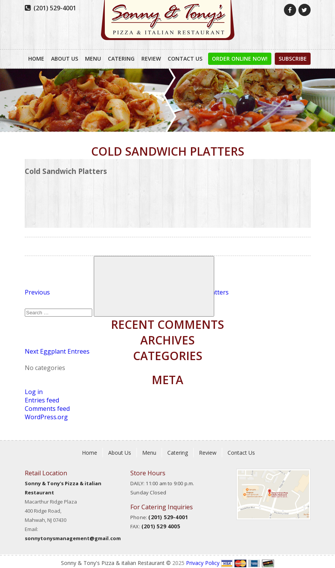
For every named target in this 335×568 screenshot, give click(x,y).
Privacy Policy (203, 562)
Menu (93, 58)
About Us (64, 58)
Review (151, 58)
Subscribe (293, 58)
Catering (121, 58)
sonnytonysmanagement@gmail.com (73, 538)
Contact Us (185, 58)
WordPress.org (46, 417)
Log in (34, 392)
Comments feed (47, 408)
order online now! (240, 58)
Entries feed (42, 400)
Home (36, 58)
